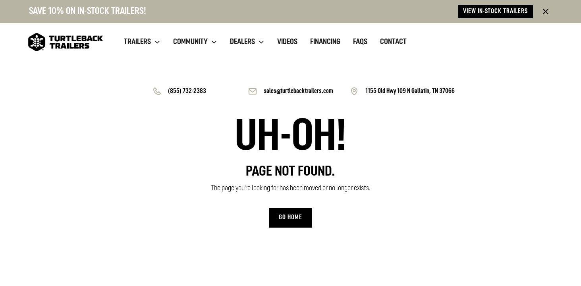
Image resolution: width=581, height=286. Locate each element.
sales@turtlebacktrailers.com (298, 91)
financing (325, 42)
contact (393, 42)
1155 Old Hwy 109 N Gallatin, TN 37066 (410, 91)
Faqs (360, 42)
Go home (290, 217)
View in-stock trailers (495, 11)
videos (287, 42)
